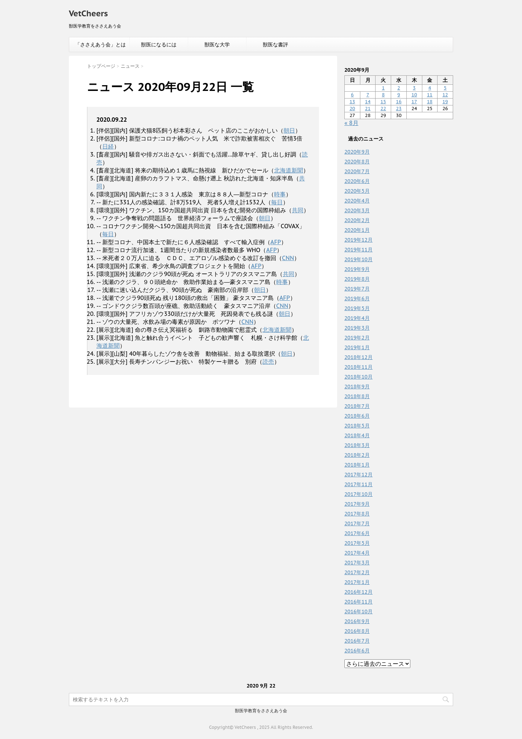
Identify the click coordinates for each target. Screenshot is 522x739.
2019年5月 (357, 308)
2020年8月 (357, 161)
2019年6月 (357, 298)
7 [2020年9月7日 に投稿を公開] (367, 95)
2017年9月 (357, 504)
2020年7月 (357, 171)
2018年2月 (357, 455)
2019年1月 (357, 347)
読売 (268, 361)
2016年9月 (357, 621)
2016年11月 (358, 601)
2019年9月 (357, 269)
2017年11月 (358, 484)
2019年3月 (357, 328)
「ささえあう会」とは (100, 44)
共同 (297, 210)
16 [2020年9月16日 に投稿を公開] (398, 102)
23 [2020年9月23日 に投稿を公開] (398, 108)
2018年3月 (357, 445)
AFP (275, 242)
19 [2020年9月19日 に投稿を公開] (445, 102)
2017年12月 (358, 474)
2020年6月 (357, 181)
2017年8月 (357, 513)
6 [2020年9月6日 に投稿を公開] (352, 95)
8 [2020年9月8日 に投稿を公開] (383, 95)
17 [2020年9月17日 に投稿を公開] (414, 102)
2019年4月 (357, 318)
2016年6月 (357, 650)
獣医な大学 (217, 44)
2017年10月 (358, 494)
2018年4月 (357, 435)
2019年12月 (358, 240)
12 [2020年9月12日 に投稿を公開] (445, 95)
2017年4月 (357, 553)
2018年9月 (357, 386)
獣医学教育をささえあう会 (261, 710)
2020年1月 (357, 230)
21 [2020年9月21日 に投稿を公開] (367, 108)
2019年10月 (358, 259)
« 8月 (351, 122)
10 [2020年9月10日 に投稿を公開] (414, 95)
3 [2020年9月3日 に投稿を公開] (414, 88)
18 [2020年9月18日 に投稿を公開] (429, 102)
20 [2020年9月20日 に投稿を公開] (352, 108)
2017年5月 (357, 543)
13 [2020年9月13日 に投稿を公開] (352, 102)
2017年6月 (357, 533)
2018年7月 (357, 406)
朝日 (289, 130)
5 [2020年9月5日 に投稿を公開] (445, 88)
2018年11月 (358, 367)
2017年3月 (357, 562)
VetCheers (88, 13)
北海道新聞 (288, 170)
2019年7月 (357, 288)
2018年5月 (357, 425)
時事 (280, 194)
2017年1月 (357, 582)
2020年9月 (357, 152)
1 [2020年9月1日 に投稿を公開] (383, 88)
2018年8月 (357, 396)
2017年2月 (357, 572)
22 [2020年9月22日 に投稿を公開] (383, 108)
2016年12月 (358, 592)
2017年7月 (357, 523)
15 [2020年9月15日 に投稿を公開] (383, 102)
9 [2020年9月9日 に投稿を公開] (398, 95)
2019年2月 (357, 337)
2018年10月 (358, 376)
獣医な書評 (275, 44)
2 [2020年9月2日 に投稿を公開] (398, 88)
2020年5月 (357, 191)
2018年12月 (358, 357)
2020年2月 (357, 220)
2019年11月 (358, 249)
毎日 (277, 202)
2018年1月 (357, 465)
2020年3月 (357, 210)
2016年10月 (358, 611)
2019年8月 (357, 279)
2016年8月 (357, 631)
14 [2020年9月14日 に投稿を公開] (367, 102)
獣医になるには (159, 44)
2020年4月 (357, 200)
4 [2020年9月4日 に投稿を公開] (429, 88)
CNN (288, 258)
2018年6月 (357, 416)
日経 (108, 146)
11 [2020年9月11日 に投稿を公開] (429, 95)
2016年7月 (357, 641)
